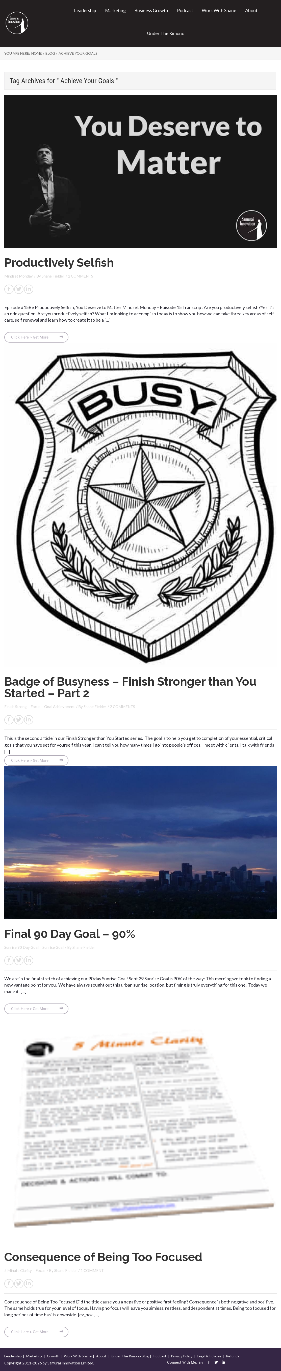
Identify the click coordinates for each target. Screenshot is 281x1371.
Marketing (115, 10)
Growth (53, 1356)
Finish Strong (16, 706)
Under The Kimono (165, 33)
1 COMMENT (92, 1270)
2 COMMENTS (80, 276)
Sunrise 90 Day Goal (21, 947)
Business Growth (151, 10)
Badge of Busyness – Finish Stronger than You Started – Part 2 (130, 687)
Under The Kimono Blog (130, 1356)
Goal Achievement (59, 706)
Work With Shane (219, 10)
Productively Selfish (59, 262)
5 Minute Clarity (18, 1270)
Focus (36, 706)
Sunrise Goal (53, 947)
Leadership (85, 10)
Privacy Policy (181, 1356)
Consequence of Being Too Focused (103, 1257)
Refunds (232, 1356)
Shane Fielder (53, 276)
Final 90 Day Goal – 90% (69, 934)
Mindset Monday (18, 276)
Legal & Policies (209, 1356)
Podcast (185, 10)
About (251, 10)
